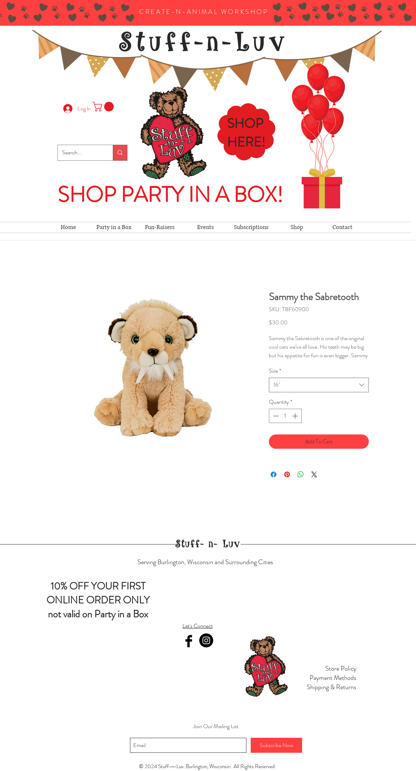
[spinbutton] (285, 416)
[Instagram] (206, 640)
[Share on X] (314, 474)
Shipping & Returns (331, 687)
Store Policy (340, 668)
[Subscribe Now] (276, 745)
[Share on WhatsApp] (300, 474)
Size (275, 371)
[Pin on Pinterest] (287, 474)
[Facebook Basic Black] (188, 641)
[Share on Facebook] (273, 474)
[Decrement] (275, 416)
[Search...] (80, 152)
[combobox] (319, 385)
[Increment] (296, 416)
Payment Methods (333, 677)
